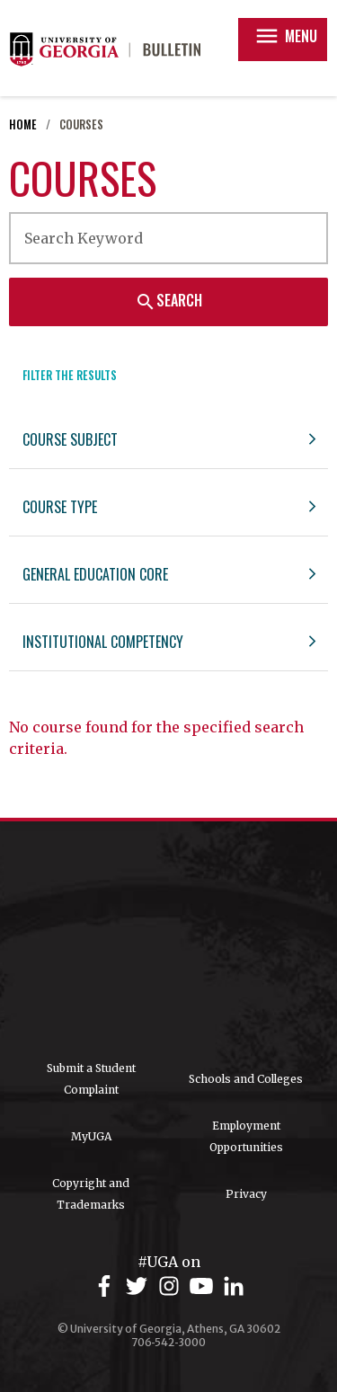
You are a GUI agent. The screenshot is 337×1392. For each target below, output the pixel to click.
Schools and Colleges (246, 1079)
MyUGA (91, 1136)
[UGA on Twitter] (139, 1286)
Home (23, 124)
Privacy (246, 1194)
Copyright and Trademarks (90, 1193)
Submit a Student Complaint (91, 1078)
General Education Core (95, 574)
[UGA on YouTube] (204, 1286)
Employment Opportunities (246, 1136)
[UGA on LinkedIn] (233, 1286)
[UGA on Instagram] (171, 1286)
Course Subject (70, 439)
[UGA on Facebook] (107, 1286)
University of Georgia (169, 940)
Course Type (59, 507)
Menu (285, 35)
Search (168, 300)
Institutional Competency (102, 641)
